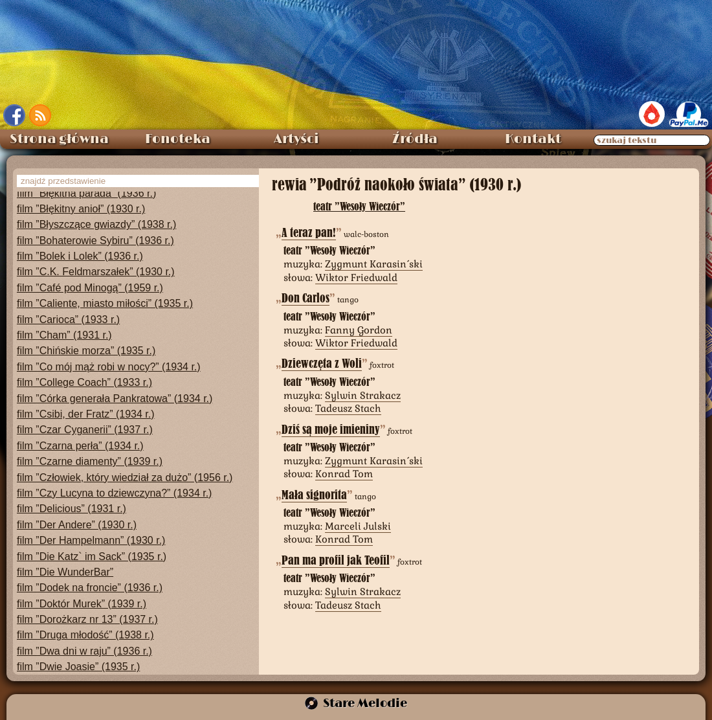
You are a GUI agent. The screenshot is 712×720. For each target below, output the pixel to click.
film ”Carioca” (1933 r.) (68, 319)
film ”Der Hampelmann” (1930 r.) (91, 540)
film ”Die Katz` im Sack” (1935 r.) (91, 556)
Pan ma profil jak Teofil (336, 560)
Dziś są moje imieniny (331, 429)
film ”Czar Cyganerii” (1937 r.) (85, 429)
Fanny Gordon (358, 330)
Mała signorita (314, 495)
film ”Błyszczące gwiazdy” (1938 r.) (96, 224)
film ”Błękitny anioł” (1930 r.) (81, 208)
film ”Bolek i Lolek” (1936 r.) (80, 256)
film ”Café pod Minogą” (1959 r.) (90, 287)
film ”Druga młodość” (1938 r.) (85, 634)
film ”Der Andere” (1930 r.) (77, 524)
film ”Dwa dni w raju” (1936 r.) (84, 651)
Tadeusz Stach (348, 408)
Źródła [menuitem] (415, 139)
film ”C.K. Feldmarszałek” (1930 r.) (96, 271)
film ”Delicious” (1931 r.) (71, 508)
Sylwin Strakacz (363, 395)
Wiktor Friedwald (356, 277)
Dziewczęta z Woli (322, 363)
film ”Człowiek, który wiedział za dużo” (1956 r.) (124, 477)
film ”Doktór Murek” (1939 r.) (81, 603)
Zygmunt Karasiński (374, 264)
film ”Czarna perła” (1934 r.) (80, 445)
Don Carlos (305, 298)
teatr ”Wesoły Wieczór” (359, 206)
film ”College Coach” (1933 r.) (84, 382)
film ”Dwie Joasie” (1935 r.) (78, 666)
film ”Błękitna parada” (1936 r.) (86, 193)
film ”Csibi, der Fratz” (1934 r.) (85, 414)
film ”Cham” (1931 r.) (64, 335)
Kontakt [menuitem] (533, 139)
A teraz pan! (309, 233)
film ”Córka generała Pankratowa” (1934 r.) (114, 398)
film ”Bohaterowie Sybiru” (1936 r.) (95, 240)
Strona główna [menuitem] (59, 139)
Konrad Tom (344, 473)
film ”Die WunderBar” (65, 572)
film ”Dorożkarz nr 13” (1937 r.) (87, 619)
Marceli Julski (358, 526)
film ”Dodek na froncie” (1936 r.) (89, 587)
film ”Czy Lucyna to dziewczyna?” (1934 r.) (114, 493)
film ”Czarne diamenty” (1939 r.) (89, 461)
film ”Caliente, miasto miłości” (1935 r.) (105, 303)
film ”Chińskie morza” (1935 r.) (86, 350)
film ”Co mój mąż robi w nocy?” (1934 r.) (109, 366)
